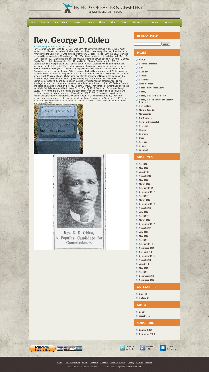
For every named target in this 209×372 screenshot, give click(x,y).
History (142, 92)
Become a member (148, 64)
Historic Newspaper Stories (152, 88)
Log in (142, 312)
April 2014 (144, 272)
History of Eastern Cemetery (152, 96)
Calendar (143, 72)
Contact (143, 76)
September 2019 (147, 192)
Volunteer (143, 146)
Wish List (143, 150)
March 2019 (144, 200)
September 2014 (147, 256)
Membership (145, 114)
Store (141, 138)
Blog (141, 68)
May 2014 (143, 268)
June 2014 (144, 264)
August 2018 (145, 208)
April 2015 (144, 240)
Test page (144, 142)
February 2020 (146, 188)
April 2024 (144, 164)
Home (59, 362)
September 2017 (147, 224)
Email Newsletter (147, 84)
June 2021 (144, 172)
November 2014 (146, 248)
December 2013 (146, 276)
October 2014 (145, 252)
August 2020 (145, 176)
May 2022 (143, 168)
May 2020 (143, 180)
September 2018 (147, 204)
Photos (142, 130)
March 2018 (144, 220)
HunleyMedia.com (133, 367)
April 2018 (144, 216)
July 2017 (143, 232)
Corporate (144, 80)
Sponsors (143, 134)
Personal (143, 126)
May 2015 (143, 236)
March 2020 (144, 184)
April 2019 (144, 196)
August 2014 (145, 260)
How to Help (145, 106)
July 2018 (143, 212)
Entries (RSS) (145, 330)
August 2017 (145, 228)
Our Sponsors (145, 118)
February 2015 (146, 244)
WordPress (144, 316)
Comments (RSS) (147, 334)
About (142, 60)
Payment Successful (149, 122)
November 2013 (146, 280)
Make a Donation (147, 110)
